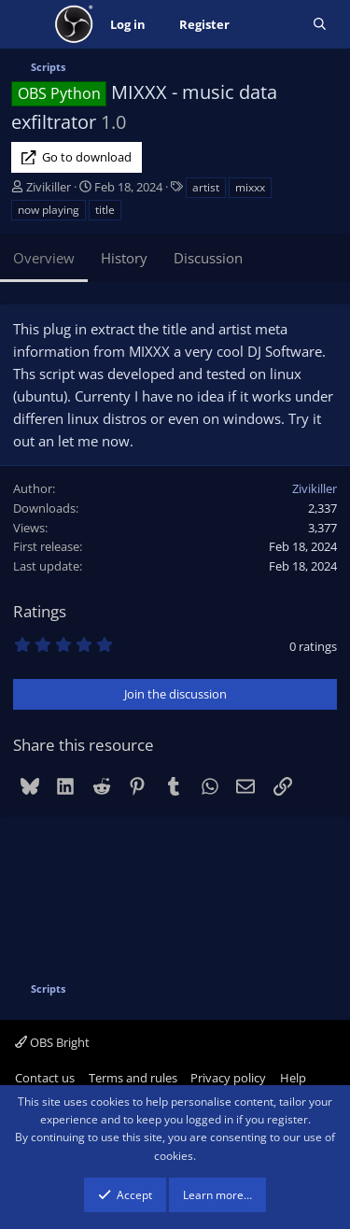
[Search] (319, 25)
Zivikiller (48, 186)
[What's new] (271, 25)
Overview (44, 257)
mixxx (250, 187)
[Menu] (27, 24)
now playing (48, 210)
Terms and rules (133, 1077)
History (124, 257)
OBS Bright (52, 1042)
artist (205, 187)
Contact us (45, 1077)
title (105, 210)
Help (293, 1077)
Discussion (208, 257)
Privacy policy (228, 1077)
